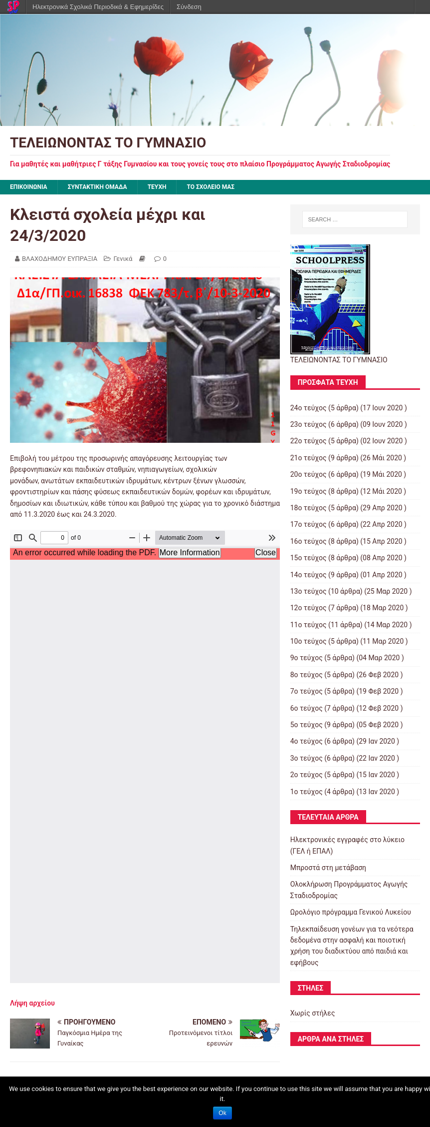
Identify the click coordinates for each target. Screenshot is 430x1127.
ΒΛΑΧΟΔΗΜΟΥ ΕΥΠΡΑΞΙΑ (59, 258)
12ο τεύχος (308, 608)
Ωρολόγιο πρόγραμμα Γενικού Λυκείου (350, 912)
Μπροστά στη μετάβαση (328, 868)
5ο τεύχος (306, 725)
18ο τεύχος (308, 508)
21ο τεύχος (308, 458)
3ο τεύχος (306, 758)
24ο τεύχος (308, 408)
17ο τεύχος (308, 524)
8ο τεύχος (306, 675)
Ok (222, 1113)
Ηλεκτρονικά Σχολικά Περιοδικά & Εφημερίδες (98, 6)
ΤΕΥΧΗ (157, 186)
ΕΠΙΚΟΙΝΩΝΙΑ (28, 186)
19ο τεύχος (308, 491)
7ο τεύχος (306, 691)
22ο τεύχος (308, 441)
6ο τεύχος (306, 708)
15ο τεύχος (308, 558)
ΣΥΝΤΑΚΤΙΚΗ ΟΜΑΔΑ (97, 186)
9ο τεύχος (306, 658)
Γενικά (122, 258)
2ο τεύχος (306, 775)
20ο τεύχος (308, 474)
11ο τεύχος (308, 625)
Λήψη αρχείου (32, 1003)
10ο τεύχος (308, 641)
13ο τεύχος (308, 591)
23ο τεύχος (308, 424)
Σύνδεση (189, 6)
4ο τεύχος (306, 741)
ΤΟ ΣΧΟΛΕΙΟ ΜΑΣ (210, 186)
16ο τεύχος (308, 541)
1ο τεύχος (306, 792)
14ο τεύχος (308, 575)
